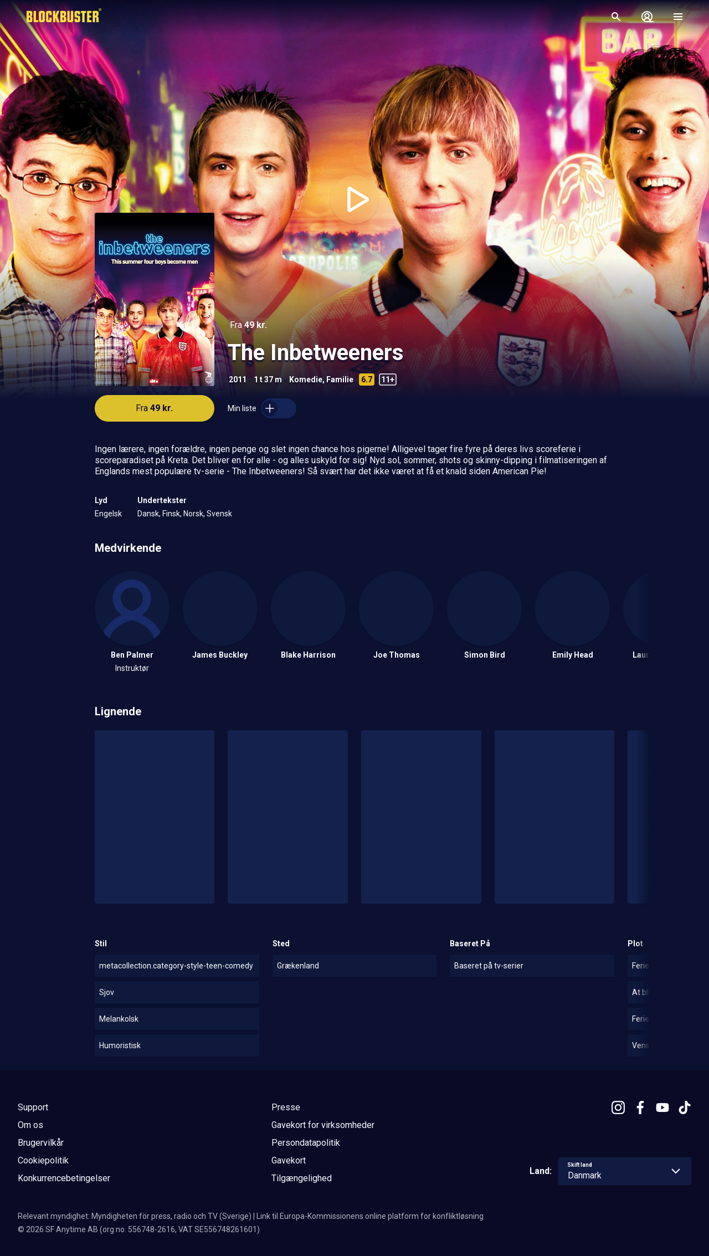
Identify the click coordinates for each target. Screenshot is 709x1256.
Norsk (193, 513)
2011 (237, 379)
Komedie (305, 379)
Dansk (148, 513)
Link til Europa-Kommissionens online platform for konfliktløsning (370, 1216)
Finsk (171, 513)
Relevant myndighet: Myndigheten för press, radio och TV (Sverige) (134, 1216)
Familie (339, 379)
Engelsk (108, 513)
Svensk (219, 513)
